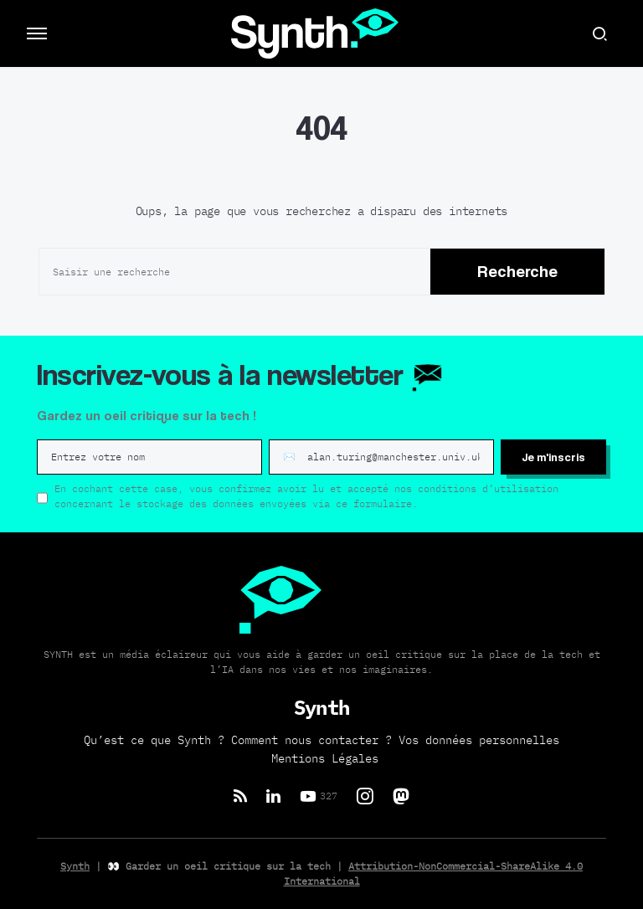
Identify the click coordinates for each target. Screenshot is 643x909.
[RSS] (240, 796)
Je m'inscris (553, 456)
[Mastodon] (401, 796)
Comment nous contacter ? (311, 740)
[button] (36, 33)
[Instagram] (365, 796)
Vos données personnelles (479, 740)
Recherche (517, 271)
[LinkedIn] (273, 796)
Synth (75, 866)
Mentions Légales (324, 758)
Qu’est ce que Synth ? (154, 740)
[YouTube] (318, 796)
